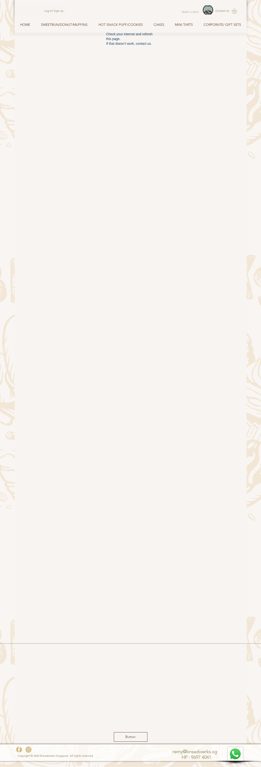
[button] (222, 11)
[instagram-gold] (28, 750)
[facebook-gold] (19, 750)
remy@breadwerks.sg (194, 751)
